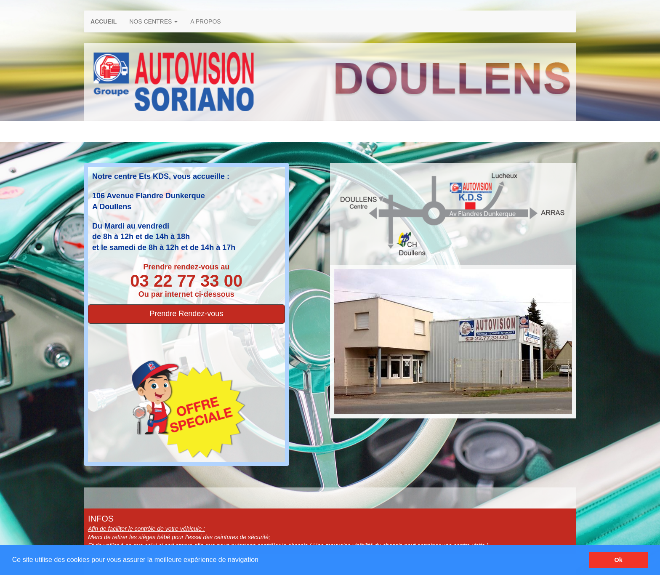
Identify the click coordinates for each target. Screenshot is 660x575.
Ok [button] (619, 559)
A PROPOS (205, 21)
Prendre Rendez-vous (186, 313)
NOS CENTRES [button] (153, 21)
